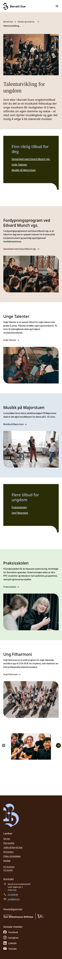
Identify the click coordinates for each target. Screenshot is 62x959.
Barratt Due (8, 22)
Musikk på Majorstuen (24, 170)
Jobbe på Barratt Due (12, 847)
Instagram (11, 938)
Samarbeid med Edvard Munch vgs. (31, 159)
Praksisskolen (19, 507)
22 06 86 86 (13, 895)
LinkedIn (10, 943)
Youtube (10, 949)
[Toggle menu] (57, 6)
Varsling (6, 861)
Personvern (8, 852)
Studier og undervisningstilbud (27, 22)
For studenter (9, 867)
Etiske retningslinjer (12, 856)
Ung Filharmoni (20, 512)
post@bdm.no (14, 899)
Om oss (6, 839)
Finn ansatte (8, 843)
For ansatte (8, 870)
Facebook (10, 932)
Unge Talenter (19, 164)
